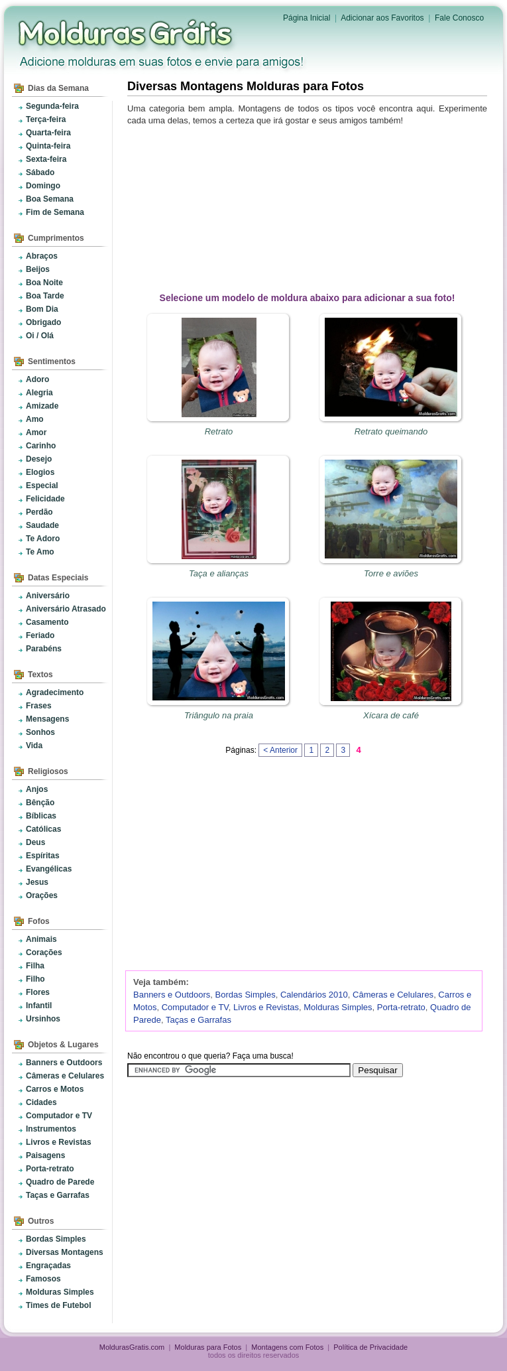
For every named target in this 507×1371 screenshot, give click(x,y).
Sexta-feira (46, 159)
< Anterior (280, 750)
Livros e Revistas (58, 1142)
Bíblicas (41, 815)
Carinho (41, 445)
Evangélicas (49, 869)
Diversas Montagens (64, 1252)
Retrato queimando (391, 431)
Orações (42, 895)
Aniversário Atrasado (66, 609)
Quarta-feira (48, 132)
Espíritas (43, 855)
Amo (35, 419)
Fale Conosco (459, 18)
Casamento (47, 622)
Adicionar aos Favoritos (382, 18)
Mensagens (47, 719)
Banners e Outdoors (64, 1062)
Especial (42, 485)
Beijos (38, 269)
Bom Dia (42, 309)
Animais (41, 939)
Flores (38, 992)
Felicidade (45, 498)
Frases (39, 705)
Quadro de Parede (60, 1182)
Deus (35, 842)
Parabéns (44, 648)
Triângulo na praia (218, 715)
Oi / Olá (40, 335)
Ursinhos (43, 1018)
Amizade (42, 406)
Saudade (42, 525)
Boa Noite (44, 282)
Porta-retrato (50, 1168)
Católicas (43, 829)
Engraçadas (48, 1265)
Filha (35, 965)
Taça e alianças (219, 573)
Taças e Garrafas (57, 1195)
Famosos (43, 1278)
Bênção (40, 802)
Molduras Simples (60, 1292)
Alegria (39, 392)
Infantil (39, 1005)
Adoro (37, 379)
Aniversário (48, 595)
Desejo (39, 459)
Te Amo (40, 551)
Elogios (40, 472)
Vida (34, 745)
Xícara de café (391, 715)
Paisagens (45, 1155)
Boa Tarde (45, 295)
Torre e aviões (391, 573)
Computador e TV (59, 1115)
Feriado (40, 635)
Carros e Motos (55, 1089)
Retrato (219, 431)
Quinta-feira (48, 146)
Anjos (37, 789)
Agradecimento (55, 692)
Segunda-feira (52, 106)
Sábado (40, 172)
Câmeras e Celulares (65, 1075)
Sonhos (40, 732)
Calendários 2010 (314, 995)
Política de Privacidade (370, 1347)
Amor (36, 432)
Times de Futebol (58, 1305)
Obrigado (43, 322)
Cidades (41, 1102)
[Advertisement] (309, 206)
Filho (35, 979)
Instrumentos (51, 1129)
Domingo (43, 185)
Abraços (42, 256)
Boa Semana (50, 199)
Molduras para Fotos (127, 33)
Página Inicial (306, 18)
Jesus (37, 882)
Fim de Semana (55, 212)
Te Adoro (43, 538)
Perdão (39, 512)
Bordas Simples (56, 1239)
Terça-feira (46, 119)
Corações (44, 952)
